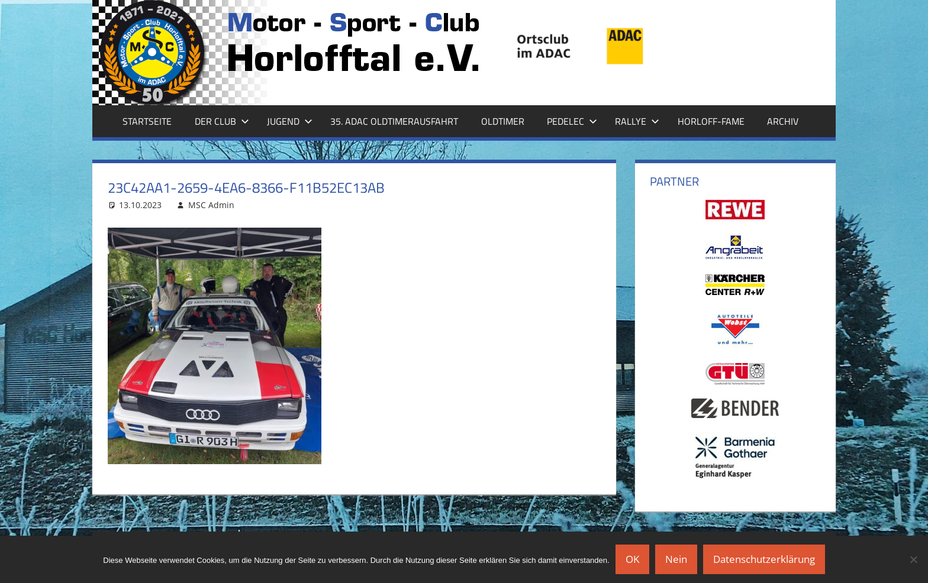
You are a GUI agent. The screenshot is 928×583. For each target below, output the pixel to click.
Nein (676, 559)
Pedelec (572, 121)
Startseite (147, 121)
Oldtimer (502, 121)
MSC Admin (211, 204)
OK (632, 559)
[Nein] (913, 559)
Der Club (222, 121)
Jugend (289, 121)
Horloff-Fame (711, 121)
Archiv (782, 121)
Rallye (637, 121)
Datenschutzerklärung (764, 559)
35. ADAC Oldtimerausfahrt (394, 121)
